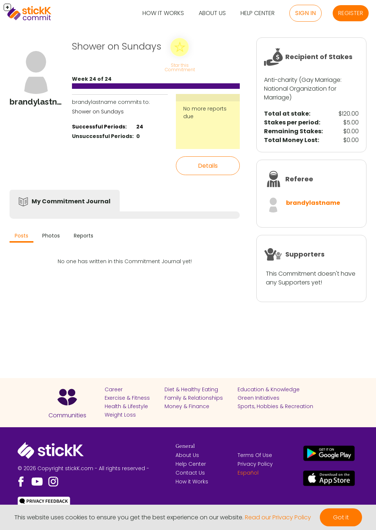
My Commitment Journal (71, 201)
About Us (212, 13)
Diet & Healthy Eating (191, 389)
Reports (83, 235)
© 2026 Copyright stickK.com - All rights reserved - (83, 468)
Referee (299, 179)
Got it (341, 517)
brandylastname (313, 203)
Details (208, 165)
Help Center (258, 13)
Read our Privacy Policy (278, 517)
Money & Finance (186, 406)
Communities (67, 415)
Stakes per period (291, 122)
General (185, 446)
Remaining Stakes (292, 131)
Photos (51, 235)
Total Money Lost (291, 140)
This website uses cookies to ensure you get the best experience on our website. (128, 517)
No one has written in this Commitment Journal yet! (125, 261)
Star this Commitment (180, 67)
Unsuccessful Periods (102, 136)
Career (114, 389)
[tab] (21, 236)
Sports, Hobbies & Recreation (275, 406)
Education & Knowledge (269, 389)
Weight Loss (120, 414)
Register (350, 13)
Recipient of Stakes (318, 56)
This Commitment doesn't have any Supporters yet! (310, 278)
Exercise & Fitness (127, 398)
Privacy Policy (255, 464)
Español (248, 472)
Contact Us (190, 472)
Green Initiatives (258, 398)
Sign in (305, 13)
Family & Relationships (193, 398)
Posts (21, 235)
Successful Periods (98, 126)
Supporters (305, 254)
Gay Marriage (320, 80)
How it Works (163, 13)
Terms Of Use (255, 455)
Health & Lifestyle (126, 406)
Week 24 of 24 (92, 79)
